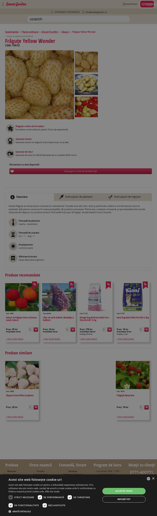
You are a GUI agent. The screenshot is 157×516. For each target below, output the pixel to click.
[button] (53, 511)
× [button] (153, 478)
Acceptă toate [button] (123, 491)
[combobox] (148, 478)
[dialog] (78, 495)
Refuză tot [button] (123, 499)
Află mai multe (52, 491)
